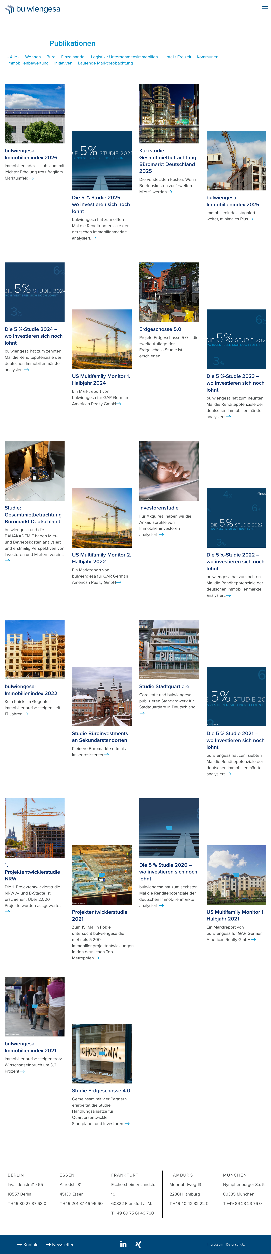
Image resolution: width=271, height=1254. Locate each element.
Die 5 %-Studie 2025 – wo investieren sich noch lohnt (101, 204)
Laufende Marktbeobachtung (105, 63)
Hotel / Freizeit (177, 57)
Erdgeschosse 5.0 (160, 329)
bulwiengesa (44, 10)
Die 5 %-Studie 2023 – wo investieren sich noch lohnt (236, 383)
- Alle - (14, 57)
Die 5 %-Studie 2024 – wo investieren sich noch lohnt (34, 336)
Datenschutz (235, 1245)
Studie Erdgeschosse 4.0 (101, 1090)
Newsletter (63, 1244)
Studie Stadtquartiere (164, 686)
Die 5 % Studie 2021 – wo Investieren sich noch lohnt (236, 740)
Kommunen (207, 57)
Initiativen (63, 63)
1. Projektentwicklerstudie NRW (32, 872)
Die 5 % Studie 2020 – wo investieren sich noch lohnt (168, 872)
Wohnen (33, 57)
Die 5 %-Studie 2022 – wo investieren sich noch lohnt (236, 562)
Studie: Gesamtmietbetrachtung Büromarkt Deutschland (33, 515)
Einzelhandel (73, 57)
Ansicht (31, 178)
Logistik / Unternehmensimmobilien (124, 57)
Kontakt (31, 1244)
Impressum (215, 1245)
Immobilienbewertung (28, 63)
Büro (51, 57)
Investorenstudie (159, 508)
